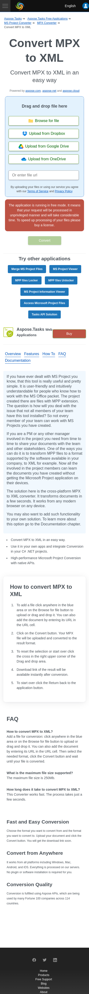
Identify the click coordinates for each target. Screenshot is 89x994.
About (43, 992)
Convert (44, 240)
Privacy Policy (64, 191)
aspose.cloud (71, 90)
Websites (43, 988)
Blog (44, 983)
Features (31, 354)
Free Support (43, 979)
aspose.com (33, 90)
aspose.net (49, 90)
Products (43, 975)
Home (43, 970)
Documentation (18, 360)
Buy (69, 334)
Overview (13, 354)
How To (48, 354)
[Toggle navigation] (5, 6)
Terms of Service (37, 191)
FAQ (62, 354)
